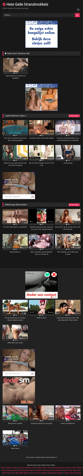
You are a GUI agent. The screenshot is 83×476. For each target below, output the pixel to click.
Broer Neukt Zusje (9, 470)
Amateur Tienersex (42, 470)
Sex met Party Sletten (38, 473)
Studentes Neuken (56, 473)
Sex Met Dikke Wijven (20, 473)
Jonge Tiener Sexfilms (72, 473)
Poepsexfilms (56, 470)
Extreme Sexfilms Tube (27, 468)
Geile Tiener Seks (70, 470)
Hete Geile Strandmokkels (25, 4)
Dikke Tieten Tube (44, 468)
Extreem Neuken (59, 468)
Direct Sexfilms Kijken (25, 470)
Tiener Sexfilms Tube (8, 468)
